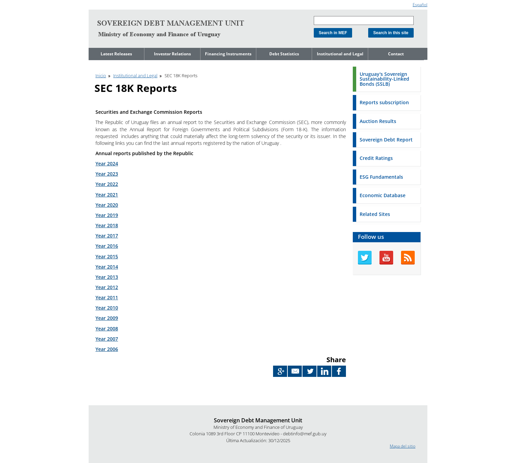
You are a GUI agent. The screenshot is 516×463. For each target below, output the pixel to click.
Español (420, 5)
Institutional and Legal (340, 54)
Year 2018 (106, 225)
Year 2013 (106, 277)
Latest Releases (116, 54)
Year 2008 (106, 328)
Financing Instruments (228, 54)
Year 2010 (106, 307)
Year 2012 (106, 287)
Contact (396, 54)
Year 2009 (106, 318)
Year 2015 (106, 256)
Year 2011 (106, 297)
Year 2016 (106, 246)
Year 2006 (106, 349)
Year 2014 (106, 266)
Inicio (100, 75)
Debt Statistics (284, 54)
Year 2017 (106, 235)
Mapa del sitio (402, 446)
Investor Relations (172, 54)
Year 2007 (106, 339)
